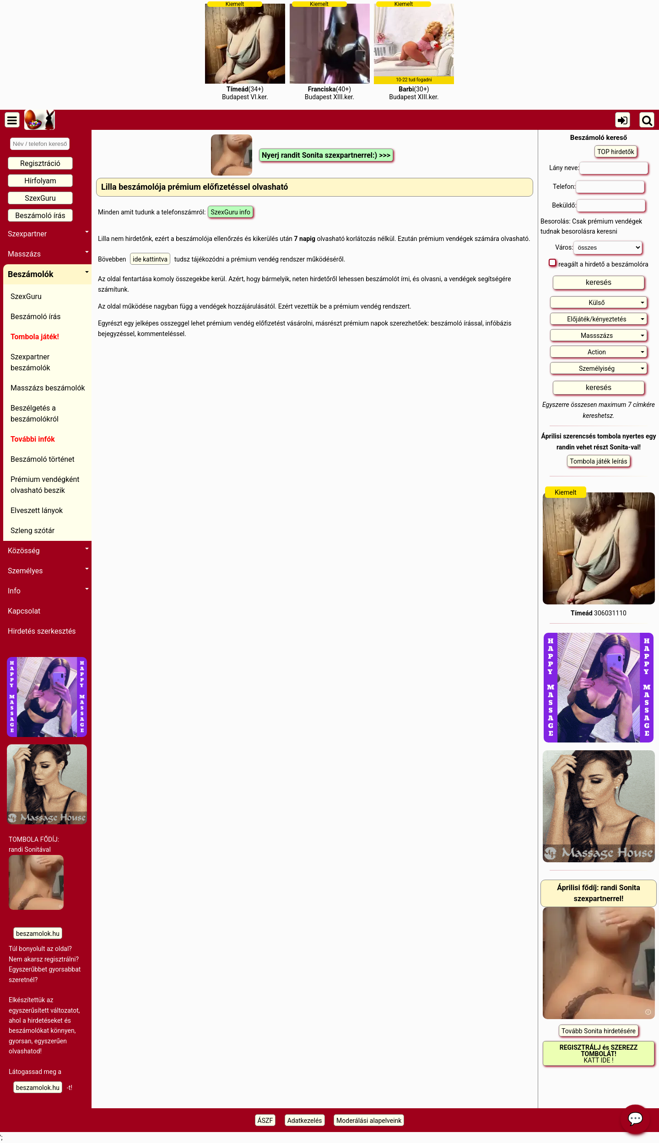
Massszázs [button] (612, 335)
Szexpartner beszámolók (30, 362)
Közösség (48, 550)
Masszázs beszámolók (48, 388)
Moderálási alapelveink (368, 1120)
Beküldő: (598, 205)
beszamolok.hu (37, 933)
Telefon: (598, 187)
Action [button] (616, 352)
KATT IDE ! (599, 1054)
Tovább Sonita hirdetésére (599, 1031)
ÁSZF (265, 1120)
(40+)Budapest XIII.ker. (330, 51)
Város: (598, 247)
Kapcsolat (24, 611)
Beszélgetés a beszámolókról (35, 413)
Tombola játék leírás (598, 461)
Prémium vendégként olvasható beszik (45, 485)
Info (48, 591)
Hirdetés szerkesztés (42, 631)
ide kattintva (150, 259)
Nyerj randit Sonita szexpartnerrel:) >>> (326, 155)
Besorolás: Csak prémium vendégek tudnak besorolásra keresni (591, 226)
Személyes (48, 570)
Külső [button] (616, 302)
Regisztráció (40, 163)
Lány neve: (598, 168)
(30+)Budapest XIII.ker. (414, 51)
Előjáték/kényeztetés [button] (605, 319)
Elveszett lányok (37, 510)
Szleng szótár (32, 530)
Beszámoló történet (43, 459)
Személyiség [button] (611, 368)
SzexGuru (40, 198)
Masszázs (48, 254)
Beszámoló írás (40, 215)
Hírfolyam (40, 180)
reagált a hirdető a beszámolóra (598, 263)
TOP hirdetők (615, 151)
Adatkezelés (304, 1120)
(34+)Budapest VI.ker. (245, 51)
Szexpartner (48, 234)
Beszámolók (48, 274)
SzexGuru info (230, 212)
